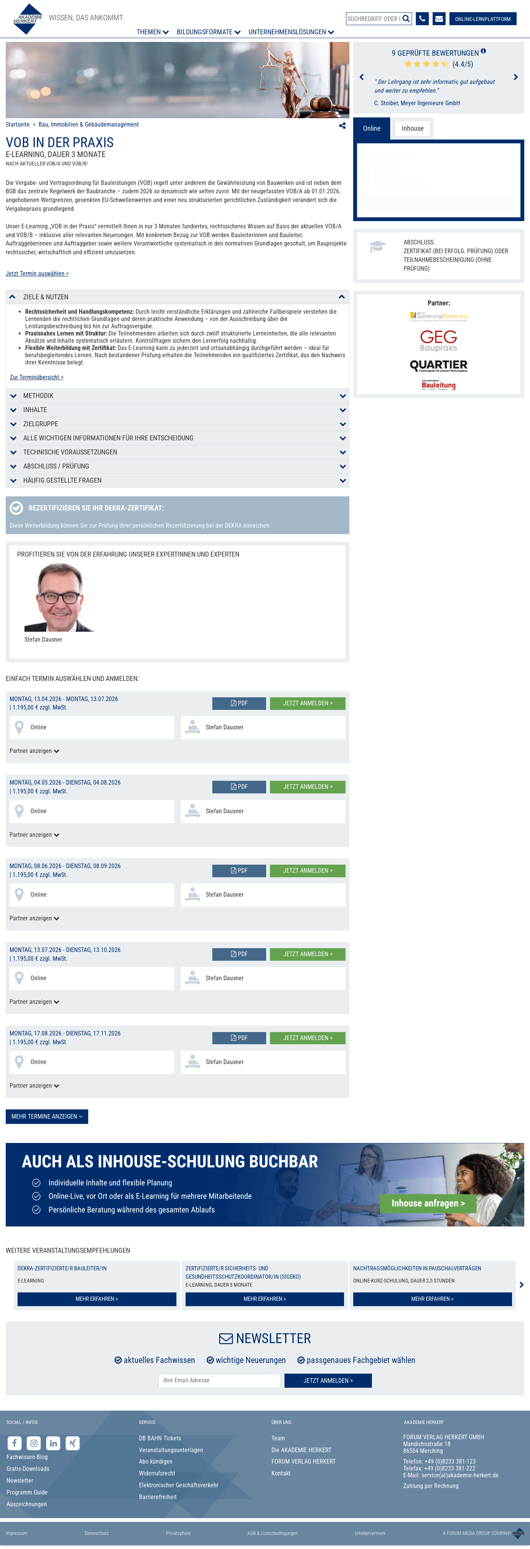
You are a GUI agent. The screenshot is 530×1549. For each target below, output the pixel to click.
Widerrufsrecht (157, 1473)
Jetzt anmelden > (308, 703)
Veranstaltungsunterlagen (171, 1450)
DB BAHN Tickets (160, 1438)
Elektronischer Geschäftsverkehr (178, 1485)
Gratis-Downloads (27, 1468)
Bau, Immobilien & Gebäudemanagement (89, 124)
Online (371, 128)
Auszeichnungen (26, 1504)
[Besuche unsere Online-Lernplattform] (483, 18)
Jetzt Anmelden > (328, 1380)
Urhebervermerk (370, 1533)
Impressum (16, 1533)
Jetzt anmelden (438, 202)
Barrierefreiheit (158, 1497)
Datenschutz (97, 1533)
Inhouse (412, 128)
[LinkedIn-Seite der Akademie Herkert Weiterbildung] (54, 1442)
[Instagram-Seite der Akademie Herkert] (35, 1442)
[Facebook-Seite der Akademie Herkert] (15, 1442)
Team (278, 1438)
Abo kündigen (156, 1461)
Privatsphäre (178, 1533)
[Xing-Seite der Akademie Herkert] (73, 1442)
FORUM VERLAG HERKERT (303, 1461)
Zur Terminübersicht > (36, 377)
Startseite (18, 124)
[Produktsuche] (379, 18)
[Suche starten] (406, 18)
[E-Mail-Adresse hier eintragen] (219, 1381)
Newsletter (19, 1480)
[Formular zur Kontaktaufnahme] (439, 18)
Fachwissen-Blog (27, 1457)
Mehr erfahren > (97, 1298)
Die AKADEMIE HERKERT (301, 1450)
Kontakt (281, 1473)
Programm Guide (27, 1492)
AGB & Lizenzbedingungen (272, 1533)
